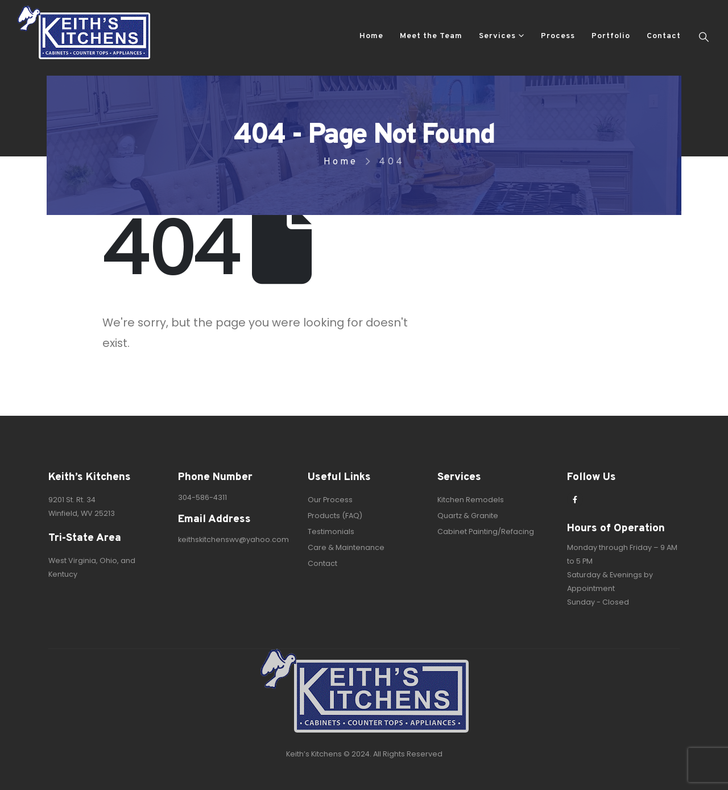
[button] (704, 37)
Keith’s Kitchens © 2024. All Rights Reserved (364, 754)
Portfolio (611, 36)
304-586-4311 (202, 497)
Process (558, 36)
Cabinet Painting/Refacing (485, 531)
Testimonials (331, 531)
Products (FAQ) (335, 515)
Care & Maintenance (346, 547)
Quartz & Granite (467, 515)
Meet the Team (431, 36)
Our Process (330, 499)
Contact (664, 36)
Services (497, 36)
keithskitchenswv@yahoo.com (233, 539)
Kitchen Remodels (470, 499)
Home (371, 36)
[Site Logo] (83, 32)
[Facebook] (575, 499)
